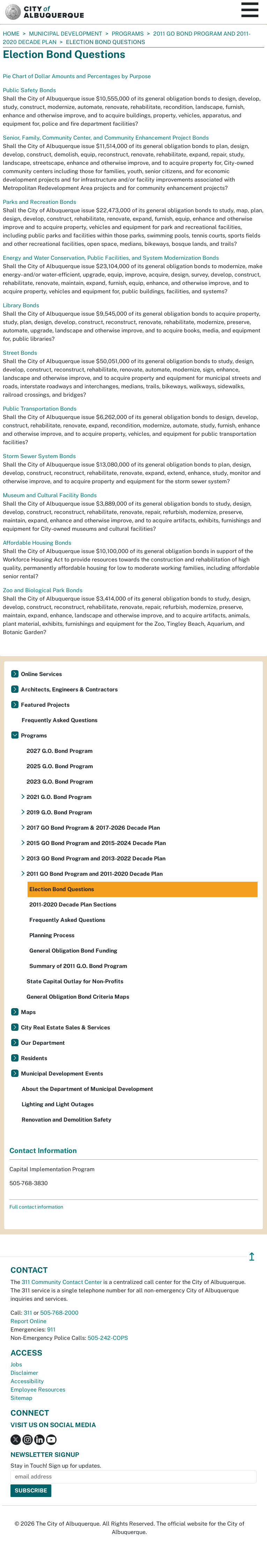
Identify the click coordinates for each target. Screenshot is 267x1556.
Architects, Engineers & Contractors (69, 689)
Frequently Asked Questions (59, 720)
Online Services (41, 674)
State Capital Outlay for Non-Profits (75, 981)
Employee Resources (37, 1389)
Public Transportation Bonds (39, 408)
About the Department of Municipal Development (87, 1089)
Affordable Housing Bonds (37, 543)
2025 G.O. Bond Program (60, 766)
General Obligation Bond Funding (73, 950)
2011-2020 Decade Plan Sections (72, 904)
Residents (34, 1058)
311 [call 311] (28, 1312)
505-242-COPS (108, 1338)
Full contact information (36, 1207)
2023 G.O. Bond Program (60, 781)
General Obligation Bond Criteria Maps (78, 996)
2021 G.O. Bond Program (59, 797)
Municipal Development (65, 33)
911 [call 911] (51, 1329)
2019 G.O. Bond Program (59, 812)
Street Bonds (20, 353)
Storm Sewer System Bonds (39, 456)
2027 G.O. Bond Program (59, 751)
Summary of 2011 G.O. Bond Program (78, 966)
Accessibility (27, 1381)
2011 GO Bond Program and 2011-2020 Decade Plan (95, 874)
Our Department (43, 1043)
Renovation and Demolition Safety (66, 1119)
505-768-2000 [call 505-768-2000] (59, 1312)
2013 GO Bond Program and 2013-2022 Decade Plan (96, 858)
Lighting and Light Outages (58, 1104)
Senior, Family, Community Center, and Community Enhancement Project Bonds (106, 137)
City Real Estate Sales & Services (65, 1027)
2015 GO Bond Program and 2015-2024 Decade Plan (96, 843)
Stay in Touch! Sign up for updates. (55, 1465)
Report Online (28, 1321)
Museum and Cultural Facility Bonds (50, 495)
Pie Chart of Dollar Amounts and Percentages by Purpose (77, 76)
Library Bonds (21, 305)
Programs (128, 33)
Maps (28, 1012)
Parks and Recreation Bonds (39, 202)
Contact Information (43, 1150)
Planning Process (51, 935)
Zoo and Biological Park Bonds (42, 590)
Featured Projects (45, 705)
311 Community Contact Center (62, 1282)
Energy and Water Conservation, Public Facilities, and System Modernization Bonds (111, 258)
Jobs (16, 1364)
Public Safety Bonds (29, 90)
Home (11, 33)
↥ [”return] (252, 1256)
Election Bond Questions (61, 889)
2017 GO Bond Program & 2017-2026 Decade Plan (93, 827)
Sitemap (21, 1398)
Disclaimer (24, 1373)
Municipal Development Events (62, 1073)
